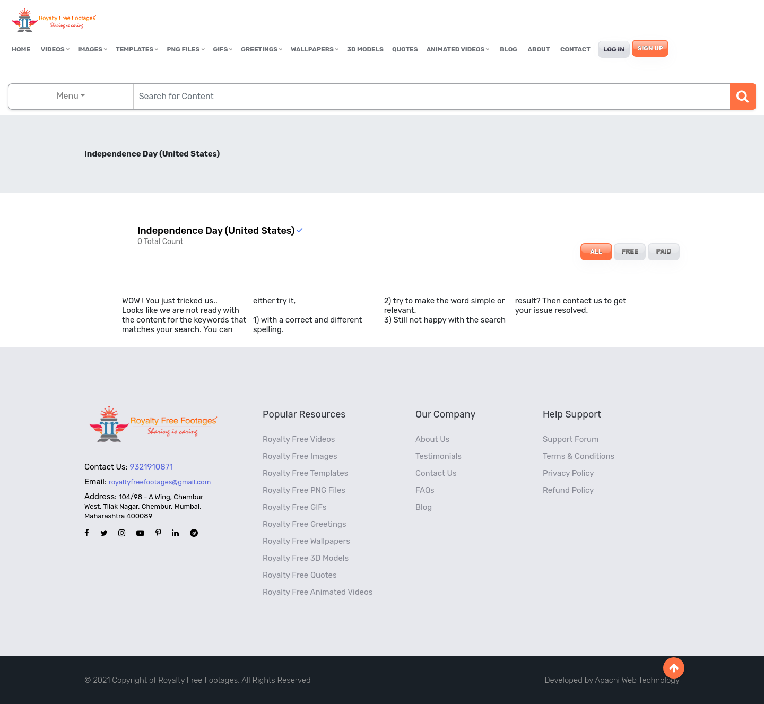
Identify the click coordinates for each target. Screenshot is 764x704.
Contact (575, 49)
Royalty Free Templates (305, 473)
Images (92, 49)
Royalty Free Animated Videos (317, 592)
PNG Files (185, 49)
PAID (664, 251)
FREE (630, 251)
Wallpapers (314, 49)
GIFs (223, 49)
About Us (432, 439)
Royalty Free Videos (299, 439)
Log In (613, 49)
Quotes (405, 49)
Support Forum (570, 439)
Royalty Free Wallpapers (306, 541)
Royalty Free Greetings (304, 524)
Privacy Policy (568, 473)
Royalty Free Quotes (300, 575)
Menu (68, 96)
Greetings (261, 49)
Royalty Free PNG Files (304, 490)
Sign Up (650, 48)
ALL (596, 251)
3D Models (365, 49)
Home (21, 49)
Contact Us (436, 473)
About (539, 49)
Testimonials (438, 456)
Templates (137, 49)
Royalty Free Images (300, 456)
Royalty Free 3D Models (306, 558)
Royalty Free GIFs (294, 507)
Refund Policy (568, 490)
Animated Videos (458, 49)
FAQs (425, 490)
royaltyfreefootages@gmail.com (160, 482)
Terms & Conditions (578, 456)
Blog (508, 49)
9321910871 (151, 467)
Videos (55, 49)
